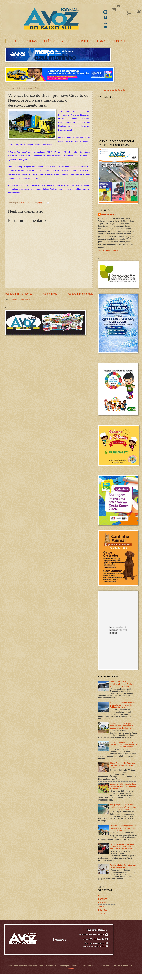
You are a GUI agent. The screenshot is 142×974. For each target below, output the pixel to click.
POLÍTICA (49, 41)
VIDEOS (101, 913)
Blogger (71, 968)
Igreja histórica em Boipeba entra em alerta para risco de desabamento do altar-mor (122, 725)
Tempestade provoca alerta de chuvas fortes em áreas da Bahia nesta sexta (122, 705)
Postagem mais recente (18, 293)
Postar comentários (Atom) (23, 299)
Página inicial (49, 293)
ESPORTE (84, 41)
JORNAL (101, 41)
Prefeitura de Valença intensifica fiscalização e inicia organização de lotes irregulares (123, 828)
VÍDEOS (67, 41)
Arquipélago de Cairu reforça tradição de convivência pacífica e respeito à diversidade (123, 807)
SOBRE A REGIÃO (109, 214)
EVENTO (102, 903)
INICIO (12, 41)
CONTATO (119, 41)
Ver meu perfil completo (108, 250)
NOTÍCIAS (30, 41)
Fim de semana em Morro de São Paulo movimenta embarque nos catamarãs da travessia (123, 744)
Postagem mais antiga (80, 293)
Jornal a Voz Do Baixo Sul (114, 90)
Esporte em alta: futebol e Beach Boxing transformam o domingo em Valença (123, 786)
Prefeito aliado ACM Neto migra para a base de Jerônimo (123, 866)
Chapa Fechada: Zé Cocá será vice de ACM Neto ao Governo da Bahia (122, 765)
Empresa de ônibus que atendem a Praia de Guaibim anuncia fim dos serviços (122, 684)
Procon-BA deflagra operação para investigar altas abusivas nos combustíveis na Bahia (122, 846)
